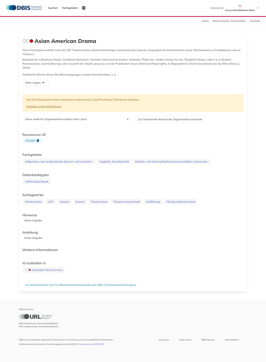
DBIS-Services (208, 339)
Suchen (53, 7)
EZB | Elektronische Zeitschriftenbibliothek (38, 323)
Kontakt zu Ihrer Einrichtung (43, 106)
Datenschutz (185, 339)
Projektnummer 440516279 (91, 344)
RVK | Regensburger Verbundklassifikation (38, 326)
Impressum (164, 339)
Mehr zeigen (34, 82)
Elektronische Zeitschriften (229, 21)
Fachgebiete (70, 7)
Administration (232, 339)
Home (205, 21)
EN (84, 8)
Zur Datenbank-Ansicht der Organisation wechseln (170, 119)
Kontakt (255, 21)
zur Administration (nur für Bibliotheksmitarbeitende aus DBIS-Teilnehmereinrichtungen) (80, 285)
